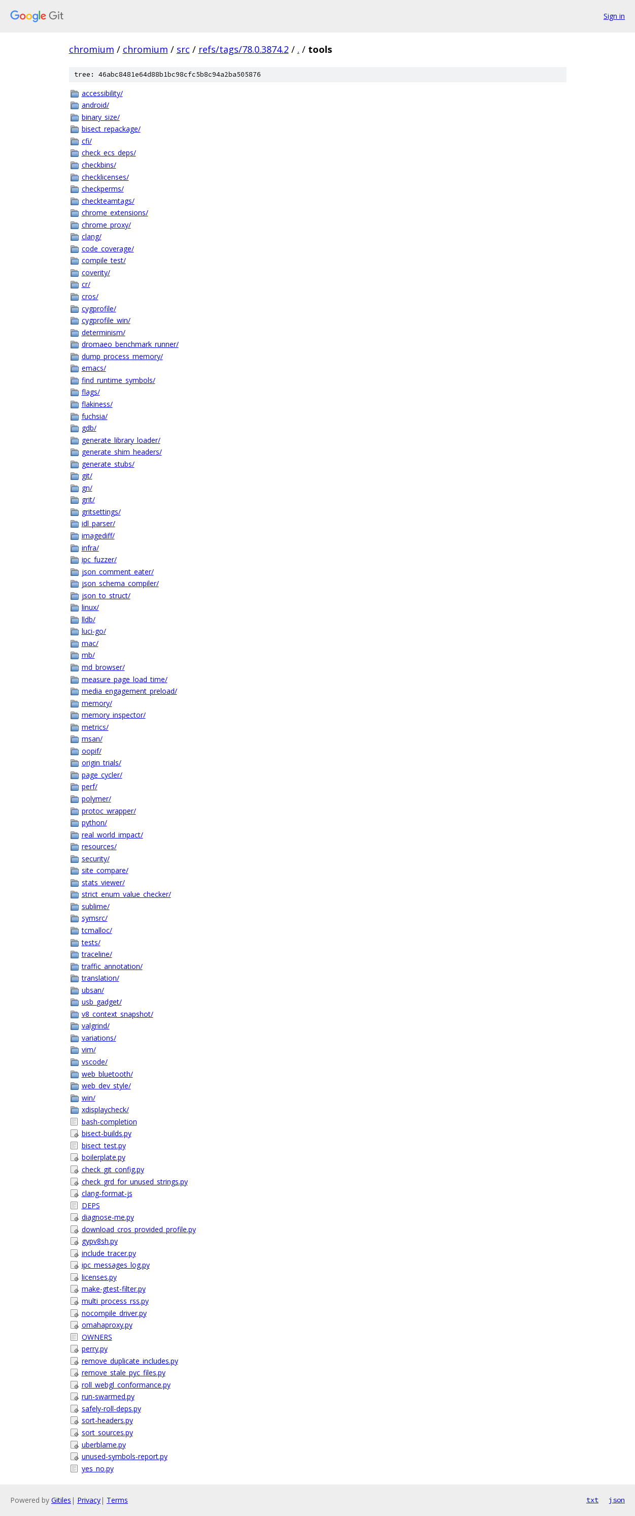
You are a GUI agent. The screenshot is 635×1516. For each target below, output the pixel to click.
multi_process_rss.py (115, 1301)
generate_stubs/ (108, 464)
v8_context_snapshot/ (117, 1014)
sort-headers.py (107, 1420)
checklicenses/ (105, 177)
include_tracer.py (109, 1253)
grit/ (88, 499)
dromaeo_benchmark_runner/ (130, 344)
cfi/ (87, 141)
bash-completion (109, 1121)
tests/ (91, 942)
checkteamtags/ (108, 201)
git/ (87, 475)
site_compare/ (105, 870)
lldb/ (88, 619)
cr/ (86, 284)
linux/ (90, 607)
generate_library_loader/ (121, 440)
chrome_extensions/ (115, 212)
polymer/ (96, 798)
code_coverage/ (108, 248)
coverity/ (96, 272)
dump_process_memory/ (122, 356)
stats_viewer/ (103, 882)
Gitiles (61, 1500)
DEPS (91, 1205)
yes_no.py (98, 1468)
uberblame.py (104, 1444)
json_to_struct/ (106, 595)
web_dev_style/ (106, 1085)
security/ (96, 858)
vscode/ (95, 1062)
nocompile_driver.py (114, 1313)
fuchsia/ (95, 416)
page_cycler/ (102, 775)
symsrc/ (95, 918)
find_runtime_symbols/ (118, 380)
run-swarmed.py (108, 1396)
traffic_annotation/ (112, 966)
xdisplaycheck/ (105, 1109)
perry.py (95, 1348)
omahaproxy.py (107, 1325)
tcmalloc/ (97, 930)
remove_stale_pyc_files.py (123, 1372)
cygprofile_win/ (106, 320)
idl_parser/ (98, 523)
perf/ (89, 786)
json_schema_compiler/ (120, 583)
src (183, 49)
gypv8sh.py (100, 1241)
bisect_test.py (104, 1145)
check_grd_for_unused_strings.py (135, 1181)
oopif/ (92, 751)
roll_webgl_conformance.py (126, 1385)
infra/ (90, 548)
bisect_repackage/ (111, 129)
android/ (95, 105)
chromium (91, 49)
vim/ (89, 1049)
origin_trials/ (101, 762)
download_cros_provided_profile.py (139, 1229)
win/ (88, 1098)
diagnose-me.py (108, 1217)
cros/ (90, 296)
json (617, 1499)
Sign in (614, 16)
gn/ (87, 488)
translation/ (100, 978)
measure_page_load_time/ (125, 679)
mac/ (90, 643)
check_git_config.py (113, 1169)
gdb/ (89, 428)
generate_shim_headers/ (122, 452)
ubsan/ (93, 990)
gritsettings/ (101, 512)
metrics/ (95, 727)
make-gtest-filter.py (114, 1289)
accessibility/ (102, 93)
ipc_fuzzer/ (99, 559)
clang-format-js (107, 1193)
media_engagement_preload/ (129, 691)
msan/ (92, 739)
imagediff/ (98, 535)
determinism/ (103, 332)
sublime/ (96, 906)
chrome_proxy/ (106, 225)
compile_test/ (104, 260)
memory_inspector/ (114, 715)
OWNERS (97, 1337)
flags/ (91, 392)
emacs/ (94, 368)
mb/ (88, 655)
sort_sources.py (107, 1432)
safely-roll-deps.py (111, 1408)
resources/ (99, 846)
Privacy (89, 1500)
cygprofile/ (99, 308)
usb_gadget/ (102, 1002)
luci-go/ (94, 631)
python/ (94, 822)
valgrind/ (96, 1025)
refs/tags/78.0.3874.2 (243, 49)
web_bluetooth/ (107, 1074)
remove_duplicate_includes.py (130, 1361)
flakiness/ (97, 404)
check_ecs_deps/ (109, 152)
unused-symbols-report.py (125, 1456)
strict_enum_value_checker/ (126, 894)
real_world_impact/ (112, 835)
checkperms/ (103, 188)
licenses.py (99, 1277)
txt (592, 1499)
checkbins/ (99, 165)
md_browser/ (103, 667)
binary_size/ (101, 117)
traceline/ (97, 954)
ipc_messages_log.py (116, 1265)
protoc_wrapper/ (109, 811)
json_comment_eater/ (118, 571)
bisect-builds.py (106, 1133)
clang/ (92, 236)
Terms (117, 1500)
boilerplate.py (103, 1157)
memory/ (97, 703)
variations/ (99, 1038)
